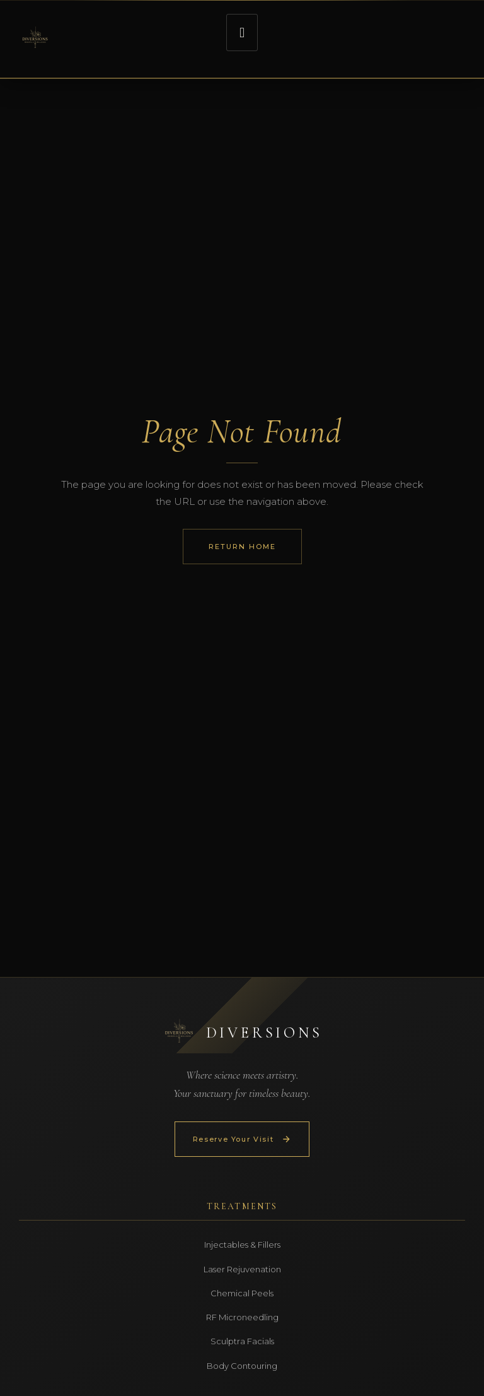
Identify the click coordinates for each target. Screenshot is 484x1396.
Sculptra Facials (242, 1341)
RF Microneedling (242, 1317)
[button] (241, 32)
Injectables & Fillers (242, 1244)
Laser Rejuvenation (242, 1269)
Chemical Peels (242, 1293)
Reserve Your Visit (242, 1139)
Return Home (242, 546)
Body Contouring (242, 1366)
